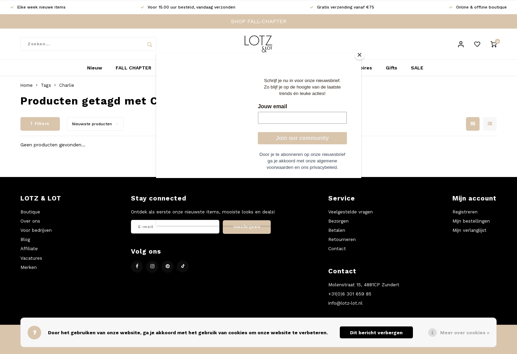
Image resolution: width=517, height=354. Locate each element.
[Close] (359, 55)
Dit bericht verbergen (376, 332)
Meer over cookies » (464, 332)
